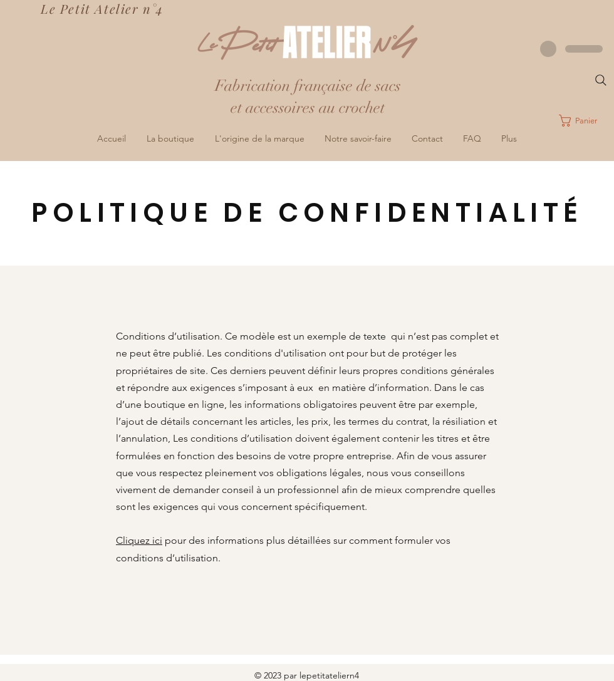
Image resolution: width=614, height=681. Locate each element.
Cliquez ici (139, 540)
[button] (586, 121)
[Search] (601, 80)
